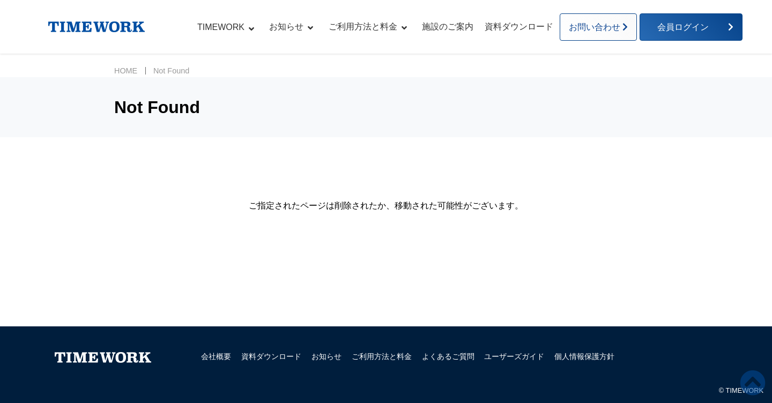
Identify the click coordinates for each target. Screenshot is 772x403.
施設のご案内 (447, 26)
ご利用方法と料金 (363, 26)
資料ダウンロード (519, 26)
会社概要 (216, 356)
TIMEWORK (220, 27)
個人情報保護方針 (584, 356)
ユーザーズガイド (514, 356)
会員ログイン (687, 27)
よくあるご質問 (448, 356)
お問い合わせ (594, 27)
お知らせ (286, 26)
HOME (125, 70)
